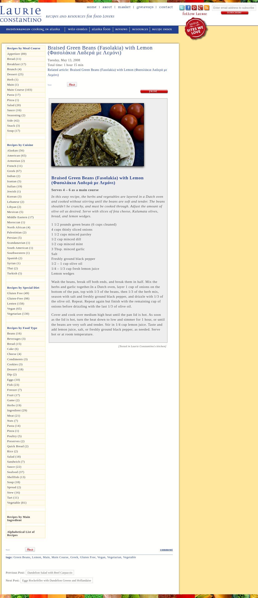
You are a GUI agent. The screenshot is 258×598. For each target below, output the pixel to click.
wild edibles (77, 30)
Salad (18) (14, 456)
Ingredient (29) (17, 410)
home (92, 7)
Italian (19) (14, 186)
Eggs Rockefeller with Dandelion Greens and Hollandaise (56, 580)
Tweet (50, 85)
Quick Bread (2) (18, 446)
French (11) (15, 166)
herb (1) (12, 79)
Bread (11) (14, 59)
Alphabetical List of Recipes (21, 533)
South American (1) (20, 248)
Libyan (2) (14, 207)
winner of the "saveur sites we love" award (196, 28)
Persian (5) (14, 237)
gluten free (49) (18, 293)
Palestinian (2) (16, 232)
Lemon (36, 557)
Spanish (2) (14, 258)
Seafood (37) (15, 472)
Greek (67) (14, 171)
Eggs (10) (13, 379)
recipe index (162, 30)
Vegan (101, 557)
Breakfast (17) (16, 64)
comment (166, 549)
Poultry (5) (14, 436)
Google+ (201, 8)
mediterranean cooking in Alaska (34, 30)
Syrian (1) (14, 263)
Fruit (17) (13, 395)
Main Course (60, 557)
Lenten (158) (15, 303)
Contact (166, 7)
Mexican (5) (15, 212)
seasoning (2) (16, 115)
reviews (121, 30)
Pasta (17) (14, 94)
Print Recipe (154, 92)
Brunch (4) (14, 69)
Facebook (188, 8)
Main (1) (13, 84)
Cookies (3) (15, 364)
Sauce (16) (14, 110)
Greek (74, 557)
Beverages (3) (16, 338)
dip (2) (12, 374)
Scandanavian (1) (18, 242)
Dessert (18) (15, 369)
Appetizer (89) (16, 53)
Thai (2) (12, 268)
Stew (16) (13, 492)
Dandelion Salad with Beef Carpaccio (49, 572)
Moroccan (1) (16, 222)
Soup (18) (13, 482)
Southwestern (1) (18, 253)
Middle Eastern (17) (20, 217)
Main (46, 557)
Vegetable (129, 557)
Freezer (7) (14, 390)
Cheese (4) (14, 354)
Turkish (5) (14, 273)
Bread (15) (14, 343)
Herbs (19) (14, 405)
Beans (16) (14, 333)
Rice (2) (12, 451)
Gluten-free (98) (18, 298)
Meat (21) (13, 415)
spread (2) (14, 487)
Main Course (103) (19, 89)
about (107, 7)
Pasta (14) (14, 425)
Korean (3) (14, 196)
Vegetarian (114, 557)
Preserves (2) (16, 441)
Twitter (182, 8)
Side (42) (13, 120)
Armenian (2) (16, 161)
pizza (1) (13, 431)
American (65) (16, 155)
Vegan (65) (14, 308)
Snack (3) (13, 125)
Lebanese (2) (15, 201)
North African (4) (18, 227)
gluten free (88, 557)
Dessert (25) (15, 74)
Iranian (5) (14, 181)
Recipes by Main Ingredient (18, 518)
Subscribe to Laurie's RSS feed (207, 8)
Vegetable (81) (16, 502)
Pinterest (194, 8)
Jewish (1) (14, 191)
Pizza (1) (13, 100)
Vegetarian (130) (18, 313)
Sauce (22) (14, 466)
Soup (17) (13, 130)
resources (140, 30)
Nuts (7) (12, 420)
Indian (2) (13, 176)
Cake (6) (13, 349)
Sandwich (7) (16, 461)
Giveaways (145, 7)
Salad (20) (14, 105)
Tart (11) (13, 497)
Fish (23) (13, 384)
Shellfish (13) (16, 477)
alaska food (101, 30)
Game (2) (13, 400)
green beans (21, 557)
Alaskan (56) (15, 150)
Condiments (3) (17, 359)
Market (124, 7)
